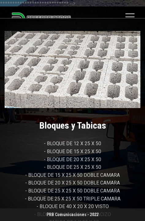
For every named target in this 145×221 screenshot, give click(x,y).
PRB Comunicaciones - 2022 (72, 214)
